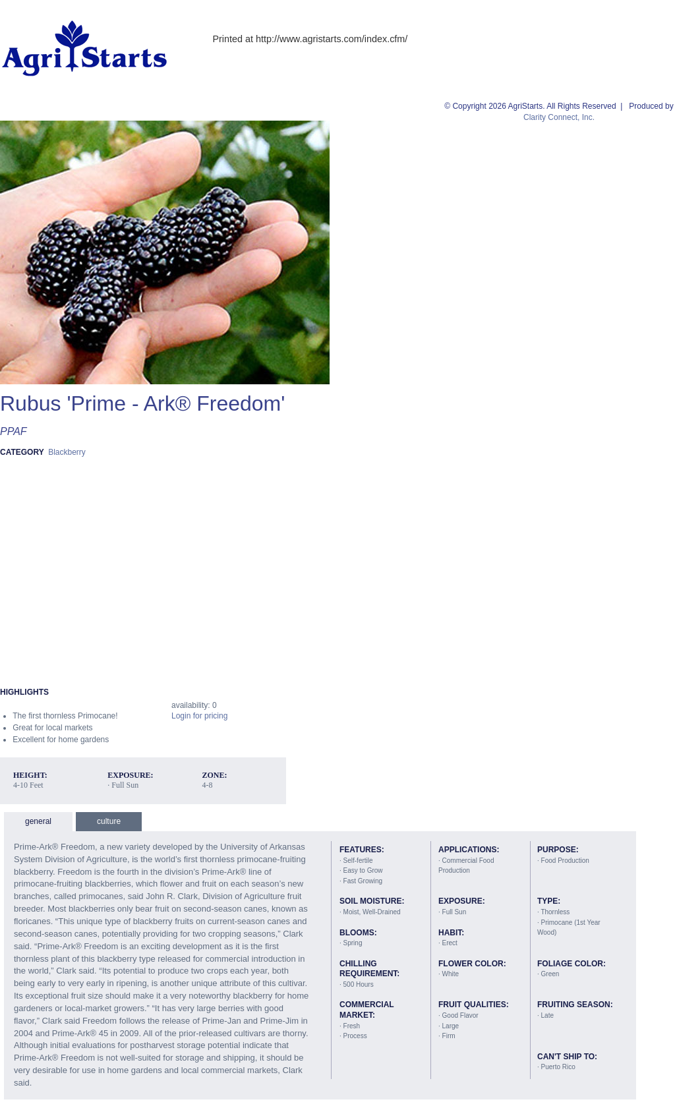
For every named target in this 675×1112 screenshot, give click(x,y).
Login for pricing (199, 715)
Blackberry (67, 452)
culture (109, 821)
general (38, 821)
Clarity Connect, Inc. (559, 117)
